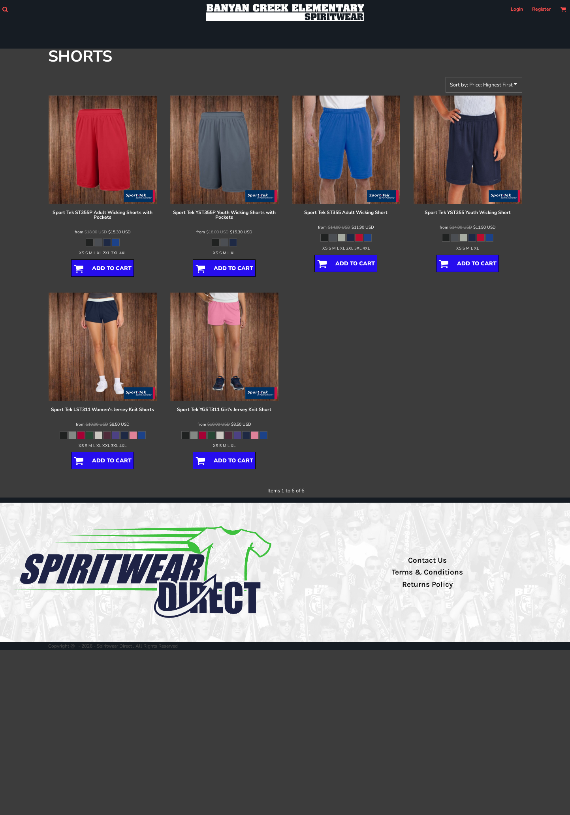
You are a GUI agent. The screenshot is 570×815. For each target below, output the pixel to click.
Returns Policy (427, 584)
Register (541, 9)
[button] (5, 9)
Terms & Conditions (427, 572)
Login (517, 9)
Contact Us (427, 560)
